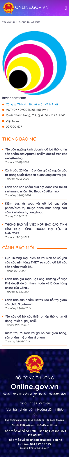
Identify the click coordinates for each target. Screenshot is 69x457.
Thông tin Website (29, 22)
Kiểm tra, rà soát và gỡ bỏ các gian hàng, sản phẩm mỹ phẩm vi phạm (36, 335)
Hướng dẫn (45, 409)
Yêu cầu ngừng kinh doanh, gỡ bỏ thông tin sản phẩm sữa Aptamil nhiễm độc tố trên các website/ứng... (36, 154)
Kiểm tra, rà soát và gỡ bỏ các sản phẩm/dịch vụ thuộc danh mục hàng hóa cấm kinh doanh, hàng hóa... (36, 208)
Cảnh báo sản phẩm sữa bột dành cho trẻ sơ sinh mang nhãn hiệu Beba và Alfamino (36, 189)
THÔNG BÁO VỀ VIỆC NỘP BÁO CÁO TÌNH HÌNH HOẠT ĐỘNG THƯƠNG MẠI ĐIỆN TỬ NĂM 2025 (36, 229)
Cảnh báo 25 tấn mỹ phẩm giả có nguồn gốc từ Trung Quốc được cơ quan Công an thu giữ (36, 173)
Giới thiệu (43, 403)
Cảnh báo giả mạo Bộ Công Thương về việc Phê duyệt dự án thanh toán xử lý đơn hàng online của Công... (36, 283)
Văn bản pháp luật (19, 409)
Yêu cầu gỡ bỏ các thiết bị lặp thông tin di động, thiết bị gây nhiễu (36, 319)
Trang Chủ (25, 403)
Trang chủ (8, 22)
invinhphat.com (14, 98)
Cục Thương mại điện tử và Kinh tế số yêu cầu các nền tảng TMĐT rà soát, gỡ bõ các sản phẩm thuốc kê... (36, 262)
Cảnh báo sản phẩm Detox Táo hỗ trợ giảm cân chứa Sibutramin (36, 302)
